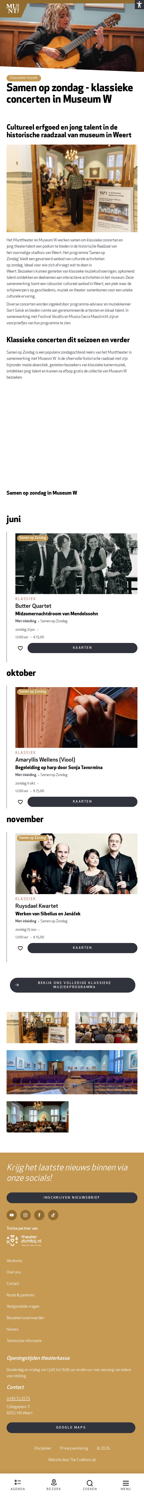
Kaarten (82, 649)
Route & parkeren (20, 1304)
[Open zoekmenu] (90, 1485)
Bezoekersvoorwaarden (25, 1326)
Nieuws (13, 1338)
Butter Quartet (33, 606)
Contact (13, 1292)
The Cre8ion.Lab (83, 1469)
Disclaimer (42, 1457)
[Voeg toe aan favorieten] (20, 649)
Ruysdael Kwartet (36, 917)
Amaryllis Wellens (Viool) (45, 761)
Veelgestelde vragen (23, 1315)
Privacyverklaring (74, 1457)
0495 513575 (18, 1407)
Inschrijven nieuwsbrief (72, 1205)
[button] (139, 5)
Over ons (14, 1281)
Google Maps (71, 1436)
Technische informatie (24, 1349)
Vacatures (14, 1269)
